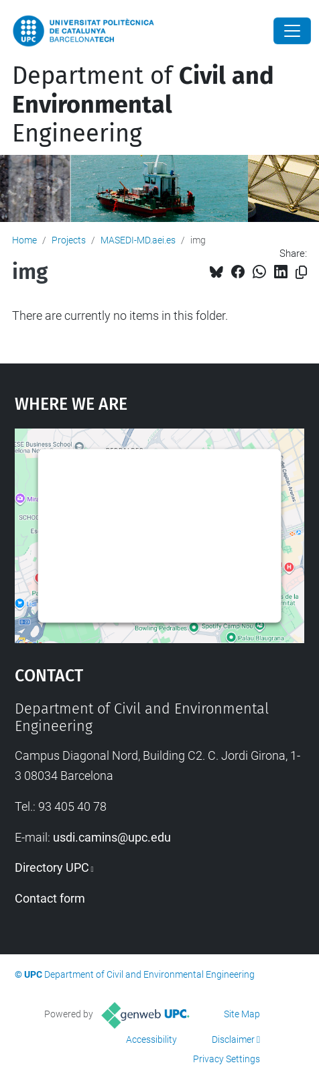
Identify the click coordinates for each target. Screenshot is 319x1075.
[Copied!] (301, 272)
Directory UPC (52, 867)
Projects (69, 240)
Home (24, 240)
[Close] (292, 30)
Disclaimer (233, 1039)
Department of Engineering (143, 104)
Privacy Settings (226, 1059)
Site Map (242, 1014)
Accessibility (151, 1039)
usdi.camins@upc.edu (112, 837)
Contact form (50, 898)
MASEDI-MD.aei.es (138, 240)
